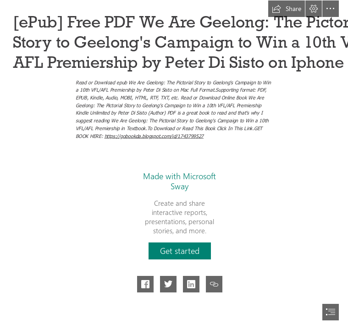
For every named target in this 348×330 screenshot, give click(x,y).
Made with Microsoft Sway (179, 181)
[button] (286, 8)
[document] (174, 165)
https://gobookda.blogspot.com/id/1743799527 (153, 135)
